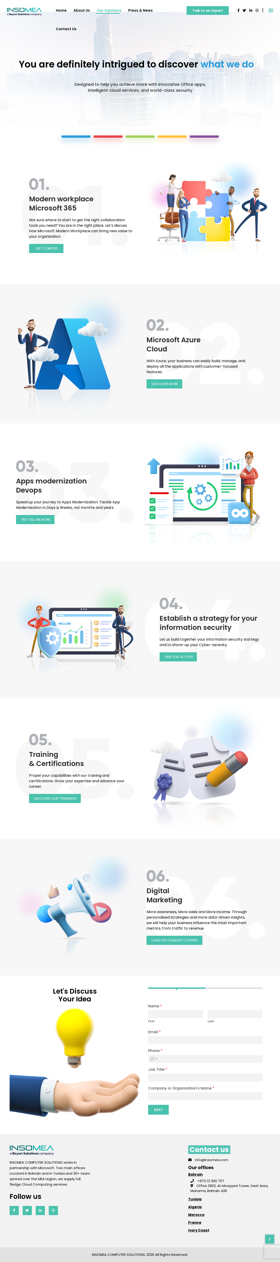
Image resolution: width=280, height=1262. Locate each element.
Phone (155, 1051)
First (151, 1021)
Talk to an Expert (207, 10)
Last (211, 1021)
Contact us (66, 29)
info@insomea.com (208, 1159)
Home (61, 10)
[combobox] (153, 1058)
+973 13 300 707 (207, 1180)
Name (155, 1006)
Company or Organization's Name (181, 1088)
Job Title (157, 1069)
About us (81, 10)
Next (158, 1109)
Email (154, 1032)
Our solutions (109, 10)
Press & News (140, 10)
